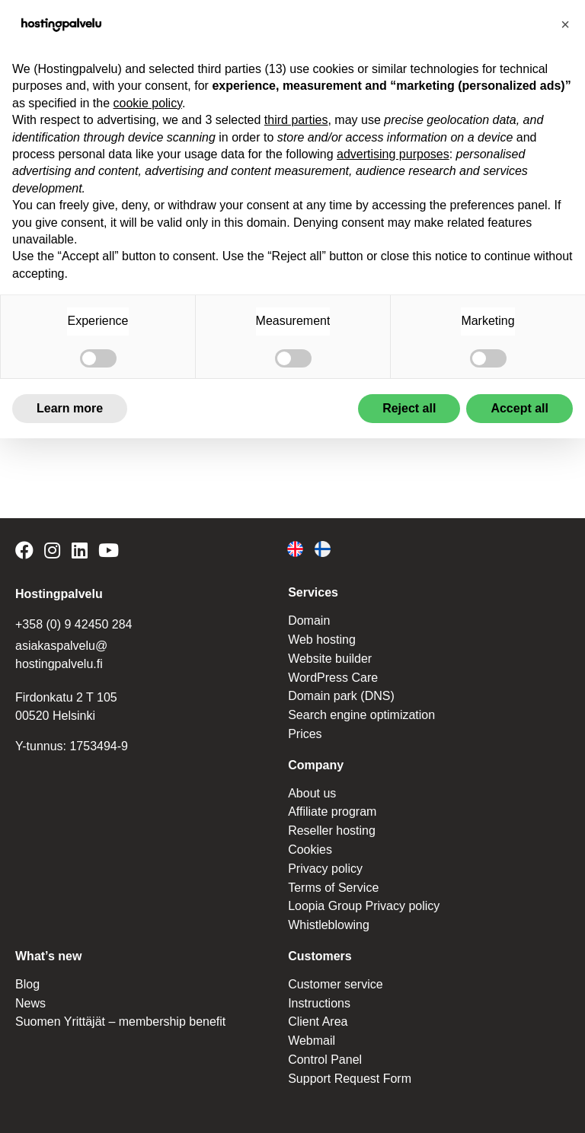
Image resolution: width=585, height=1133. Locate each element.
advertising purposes (393, 154)
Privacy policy (325, 868)
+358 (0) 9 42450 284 (73, 624)
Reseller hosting (332, 830)
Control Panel (325, 1059)
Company (316, 765)
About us (312, 793)
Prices (304, 733)
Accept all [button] (519, 408)
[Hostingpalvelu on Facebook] (27, 552)
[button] (565, 24)
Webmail (311, 1040)
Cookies (310, 849)
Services (313, 592)
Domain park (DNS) (341, 695)
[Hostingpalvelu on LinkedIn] (79, 552)
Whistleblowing (328, 924)
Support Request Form (349, 1078)
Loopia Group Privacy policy (364, 905)
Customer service (335, 984)
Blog (27, 984)
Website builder (330, 658)
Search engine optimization (361, 714)
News (30, 1003)
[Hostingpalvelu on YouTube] (108, 552)
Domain (309, 620)
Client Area (317, 1021)
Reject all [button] (409, 408)
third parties (296, 119)
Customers (320, 956)
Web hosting (322, 639)
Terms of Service (333, 887)
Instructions (319, 1003)
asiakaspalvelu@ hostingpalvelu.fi (61, 654)
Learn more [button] (70, 408)
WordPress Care (333, 677)
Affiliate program (332, 811)
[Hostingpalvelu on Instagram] (52, 552)
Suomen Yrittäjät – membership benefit (120, 1021)
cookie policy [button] (147, 103)
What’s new (48, 956)
